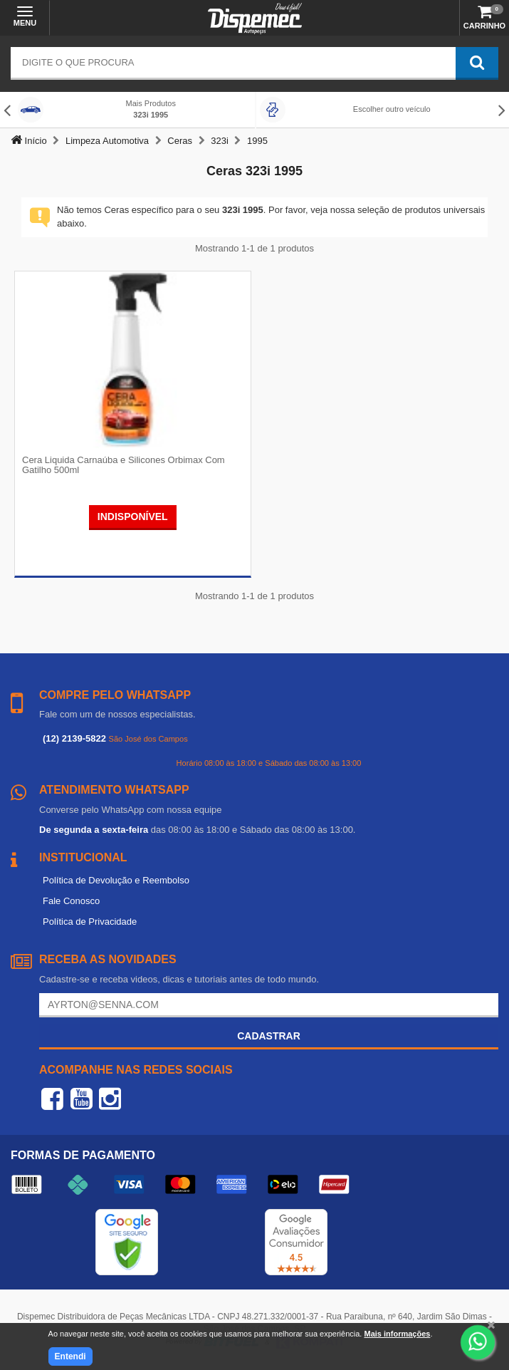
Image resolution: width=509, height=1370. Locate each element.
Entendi (70, 1356)
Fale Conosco (71, 901)
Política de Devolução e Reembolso (116, 880)
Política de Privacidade (90, 921)
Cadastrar (268, 1036)
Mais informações (397, 1333)
